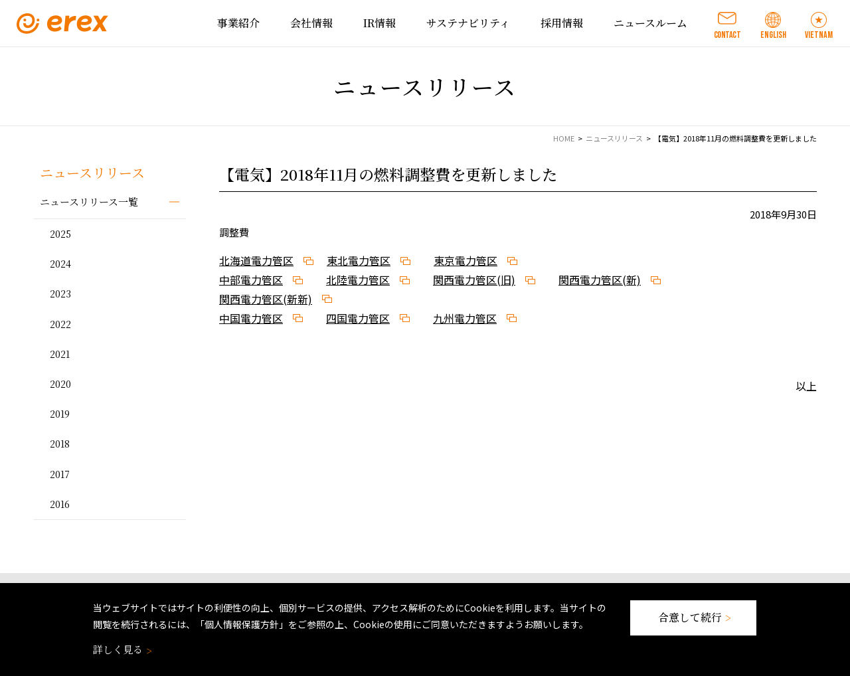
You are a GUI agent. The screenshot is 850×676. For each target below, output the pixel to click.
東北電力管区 (358, 260)
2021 (60, 354)
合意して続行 (693, 617)
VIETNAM (819, 35)
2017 (60, 474)
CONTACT (727, 35)
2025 (60, 233)
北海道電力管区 (256, 260)
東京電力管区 (465, 260)
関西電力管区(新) (599, 280)
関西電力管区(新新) (265, 299)
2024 (60, 263)
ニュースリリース (614, 138)
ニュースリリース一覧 (89, 202)
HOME (563, 138)
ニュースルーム (650, 23)
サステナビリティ (468, 23)
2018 (60, 443)
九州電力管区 (465, 318)
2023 (60, 293)
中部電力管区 (251, 280)
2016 (60, 504)
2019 (60, 413)
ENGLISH (773, 35)
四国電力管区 (358, 318)
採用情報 (562, 23)
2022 (60, 324)
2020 (60, 383)
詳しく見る (121, 649)
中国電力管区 (251, 318)
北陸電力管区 (358, 280)
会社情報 (311, 23)
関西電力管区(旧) (474, 280)
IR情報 (379, 23)
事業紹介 (238, 23)
